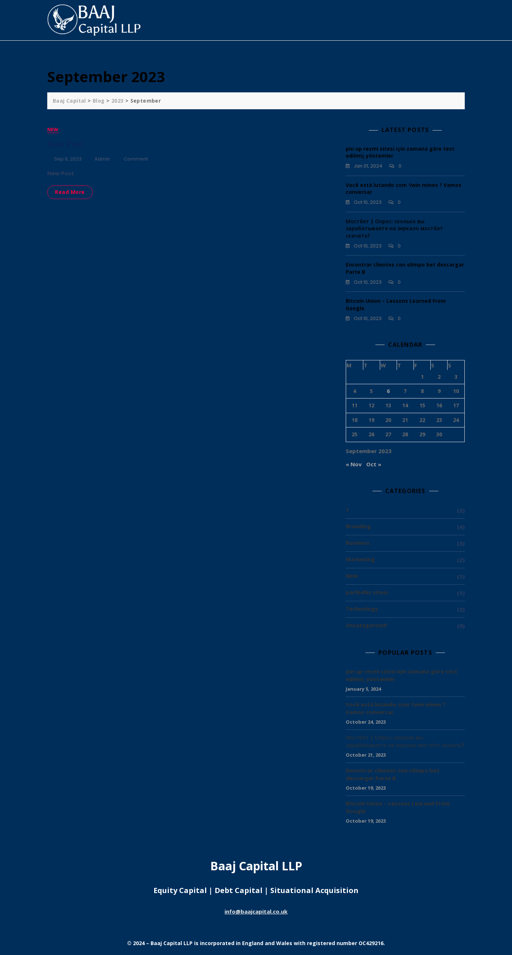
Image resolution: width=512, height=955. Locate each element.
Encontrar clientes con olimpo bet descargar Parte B (392, 774)
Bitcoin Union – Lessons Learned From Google (398, 807)
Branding (358, 526)
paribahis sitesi (367, 592)
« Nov (354, 464)
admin (102, 158)
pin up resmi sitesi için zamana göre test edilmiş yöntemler (401, 675)
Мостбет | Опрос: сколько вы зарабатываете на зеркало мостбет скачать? (394, 228)
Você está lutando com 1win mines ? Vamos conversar (396, 708)
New (52, 129)
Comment (136, 159)
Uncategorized (366, 625)
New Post (65, 144)
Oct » (373, 464)
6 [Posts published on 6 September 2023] (388, 390)
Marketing (360, 559)
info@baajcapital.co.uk (256, 911)
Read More (70, 191)
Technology (362, 608)
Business (358, 542)
